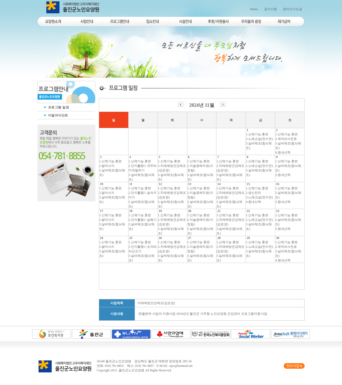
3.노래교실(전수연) (259, 197)
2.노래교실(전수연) (259, 139)
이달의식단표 (55, 115)
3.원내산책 (282, 175)
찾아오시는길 (292, 9)
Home (254, 9)
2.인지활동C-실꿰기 (143, 220)
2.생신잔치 (253, 193)
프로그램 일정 (56, 107)
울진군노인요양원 (131, 370)
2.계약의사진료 (286, 139)
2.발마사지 (106, 166)
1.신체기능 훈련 (257, 134)
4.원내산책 (282, 152)
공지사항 (270, 9)
